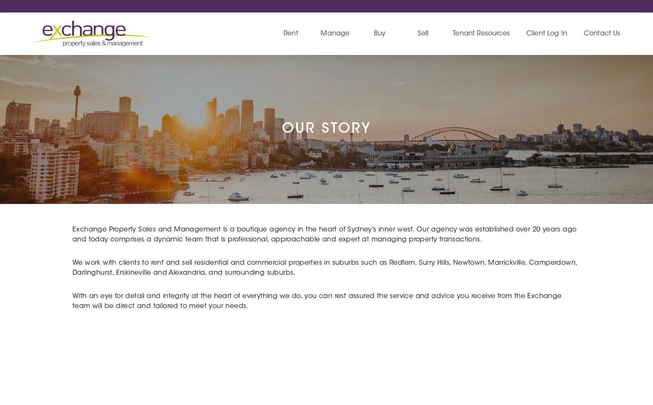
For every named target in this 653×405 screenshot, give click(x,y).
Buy (379, 33)
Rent (291, 33)
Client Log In (546, 33)
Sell (423, 33)
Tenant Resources (481, 33)
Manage (335, 33)
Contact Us (602, 33)
